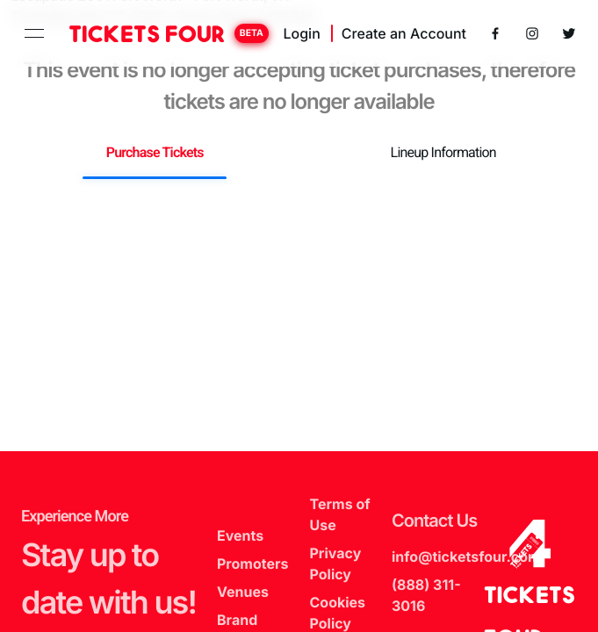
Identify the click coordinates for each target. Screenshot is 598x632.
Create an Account (404, 33)
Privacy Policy (336, 563)
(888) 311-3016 (426, 595)
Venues (243, 591)
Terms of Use (340, 514)
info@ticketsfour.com (466, 556)
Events (240, 535)
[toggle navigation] (34, 33)
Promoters (252, 563)
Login (301, 33)
